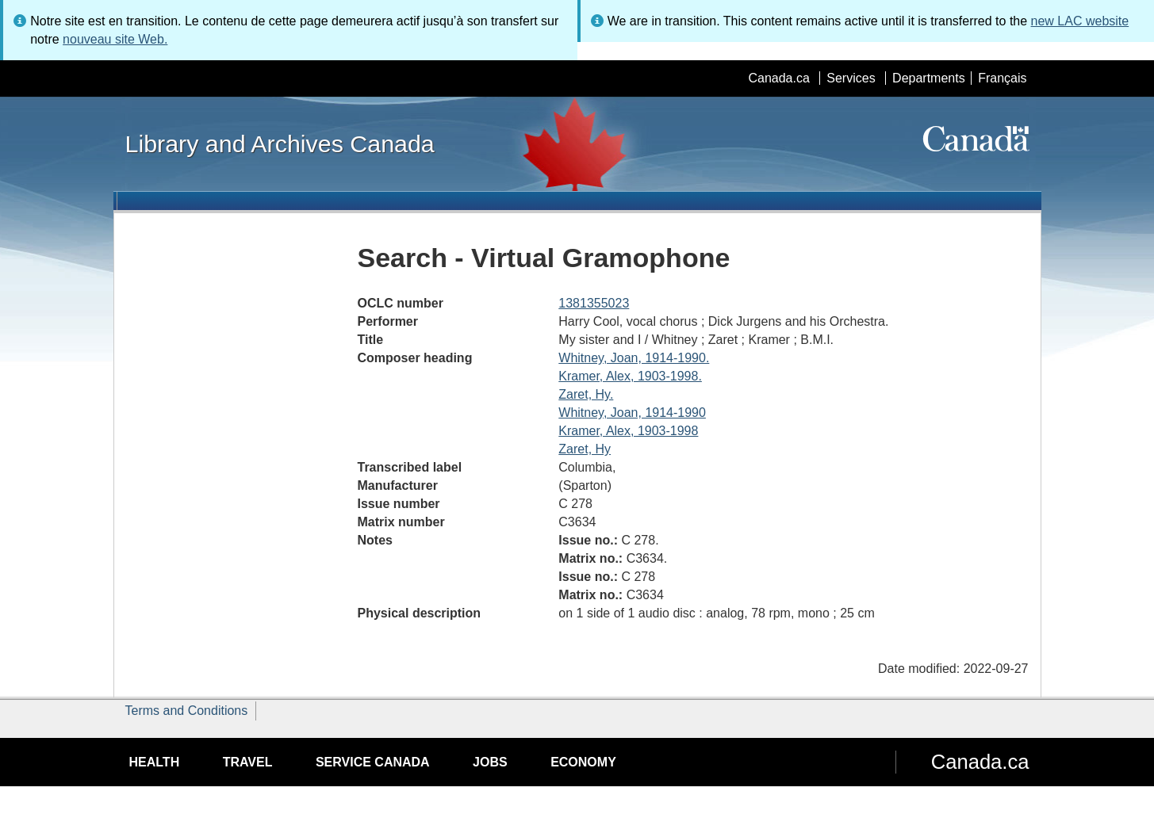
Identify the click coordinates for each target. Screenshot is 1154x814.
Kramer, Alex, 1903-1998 (628, 431)
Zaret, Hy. (585, 394)
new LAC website (1080, 21)
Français (1002, 78)
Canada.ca (778, 78)
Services (850, 78)
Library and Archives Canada (280, 143)
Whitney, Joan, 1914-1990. (633, 358)
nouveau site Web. (115, 39)
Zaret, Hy (584, 449)
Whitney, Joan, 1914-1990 (632, 412)
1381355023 (593, 303)
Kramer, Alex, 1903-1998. (630, 376)
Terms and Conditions (186, 710)
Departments (928, 78)
